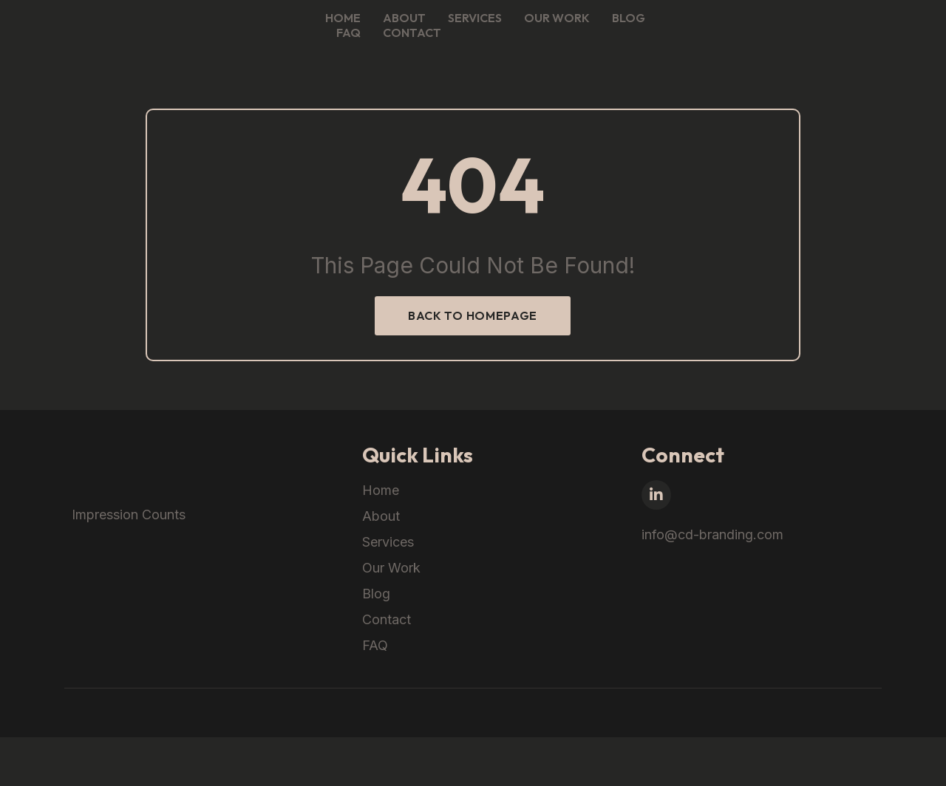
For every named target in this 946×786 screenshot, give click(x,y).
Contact (909, 30)
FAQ (846, 30)
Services (641, 30)
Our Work (723, 30)
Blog (794, 30)
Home (509, 30)
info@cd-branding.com (754, 568)
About (570, 30)
